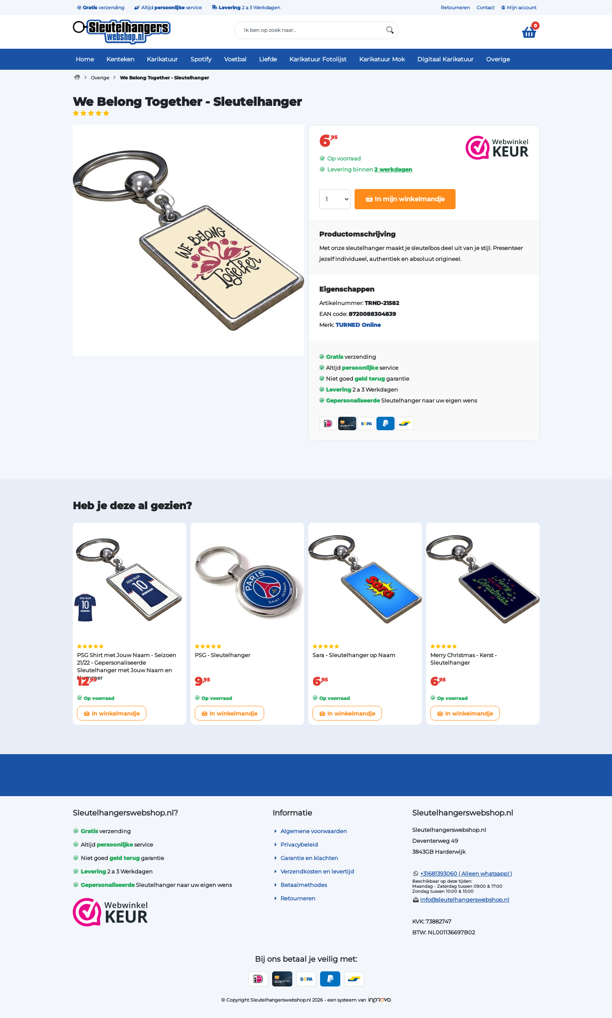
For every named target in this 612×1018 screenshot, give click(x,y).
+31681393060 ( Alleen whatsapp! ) (466, 873)
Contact (485, 8)
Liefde (268, 59)
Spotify (201, 59)
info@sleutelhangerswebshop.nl (464, 899)
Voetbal (235, 59)
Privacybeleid (295, 844)
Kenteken (120, 59)
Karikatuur (162, 59)
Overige (498, 59)
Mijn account (518, 8)
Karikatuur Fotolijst (318, 59)
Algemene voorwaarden (310, 831)
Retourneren (455, 8)
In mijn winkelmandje (405, 199)
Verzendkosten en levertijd (313, 871)
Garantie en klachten (305, 858)
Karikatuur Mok (382, 59)
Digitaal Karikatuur (445, 59)
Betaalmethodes (300, 884)
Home (85, 59)
